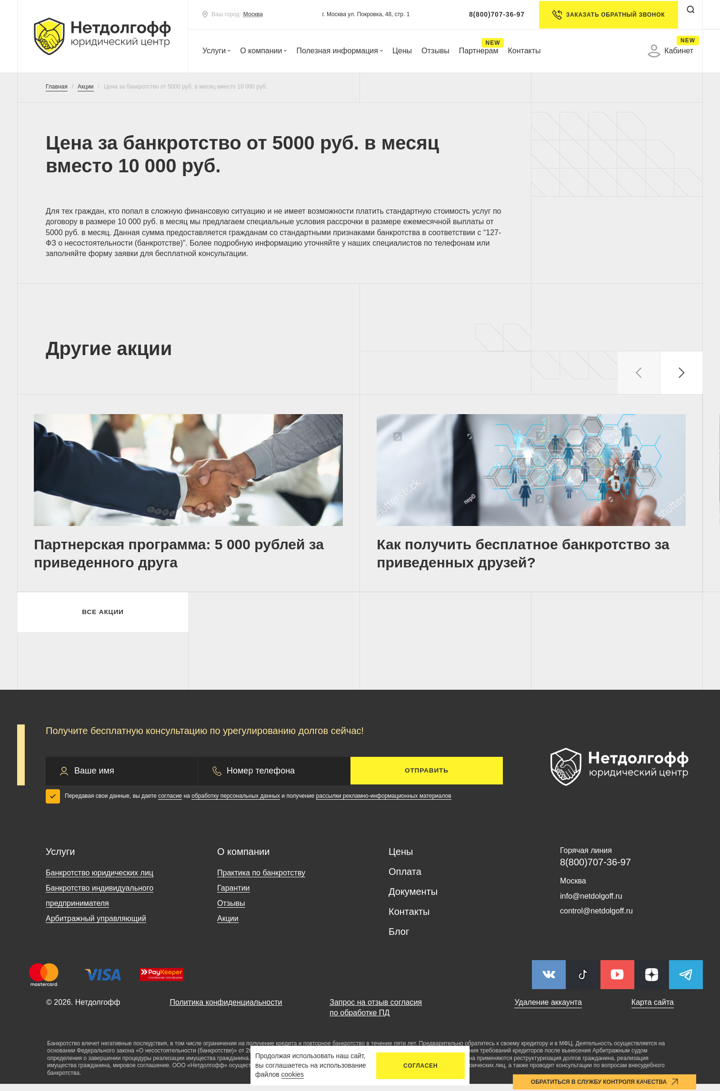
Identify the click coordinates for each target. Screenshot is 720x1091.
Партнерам (479, 51)
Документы (413, 898)
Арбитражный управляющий (96, 926)
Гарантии (233, 895)
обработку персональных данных (235, 803)
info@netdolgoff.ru (591, 903)
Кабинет (670, 51)
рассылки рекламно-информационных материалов (383, 803)
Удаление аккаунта (547, 1009)
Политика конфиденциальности (226, 1009)
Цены (402, 51)
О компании (263, 51)
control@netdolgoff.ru (596, 918)
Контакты (524, 51)
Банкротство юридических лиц (99, 880)
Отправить (426, 778)
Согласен (420, 1065)
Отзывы (435, 51)
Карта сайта (652, 1009)
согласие (170, 803)
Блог (399, 938)
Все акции (102, 618)
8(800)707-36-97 (495, 14)
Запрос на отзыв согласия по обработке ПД (376, 1014)
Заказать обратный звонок (606, 15)
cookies (292, 1074)
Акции (228, 926)
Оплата (405, 878)
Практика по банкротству (261, 880)
